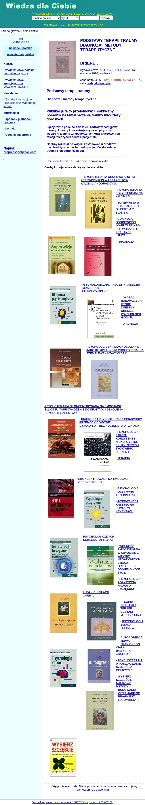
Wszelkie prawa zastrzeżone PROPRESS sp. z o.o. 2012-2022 (72, 802)
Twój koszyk (49, 24)
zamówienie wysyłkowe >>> (85, 24)
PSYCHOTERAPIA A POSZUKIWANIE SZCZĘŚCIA (129, 664)
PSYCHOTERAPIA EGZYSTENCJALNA (129, 191)
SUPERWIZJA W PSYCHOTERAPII (127, 204)
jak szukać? (104, 14)
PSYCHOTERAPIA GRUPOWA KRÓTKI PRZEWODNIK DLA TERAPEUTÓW (108, 178)
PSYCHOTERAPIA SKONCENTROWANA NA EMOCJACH (82, 406)
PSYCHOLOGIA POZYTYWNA (127, 490)
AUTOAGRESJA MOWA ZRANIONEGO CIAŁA (129, 642)
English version (20, 41)
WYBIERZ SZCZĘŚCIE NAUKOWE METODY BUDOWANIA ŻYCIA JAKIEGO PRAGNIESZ (128, 686)
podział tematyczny (16, 73)
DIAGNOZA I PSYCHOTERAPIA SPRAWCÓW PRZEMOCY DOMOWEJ (110, 420)
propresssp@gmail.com (20, 152)
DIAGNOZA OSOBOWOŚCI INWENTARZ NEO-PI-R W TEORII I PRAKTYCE (128, 225)
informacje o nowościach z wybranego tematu (20, 103)
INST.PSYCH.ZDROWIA (114, 70)
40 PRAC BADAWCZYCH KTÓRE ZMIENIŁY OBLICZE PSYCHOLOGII (131, 306)
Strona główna (10, 31)
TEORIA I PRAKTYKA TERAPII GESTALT (128, 606)
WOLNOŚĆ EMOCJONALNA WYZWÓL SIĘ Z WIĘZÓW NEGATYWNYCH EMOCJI (129, 554)
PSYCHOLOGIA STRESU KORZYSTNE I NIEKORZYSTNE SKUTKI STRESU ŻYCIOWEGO (127, 440)
